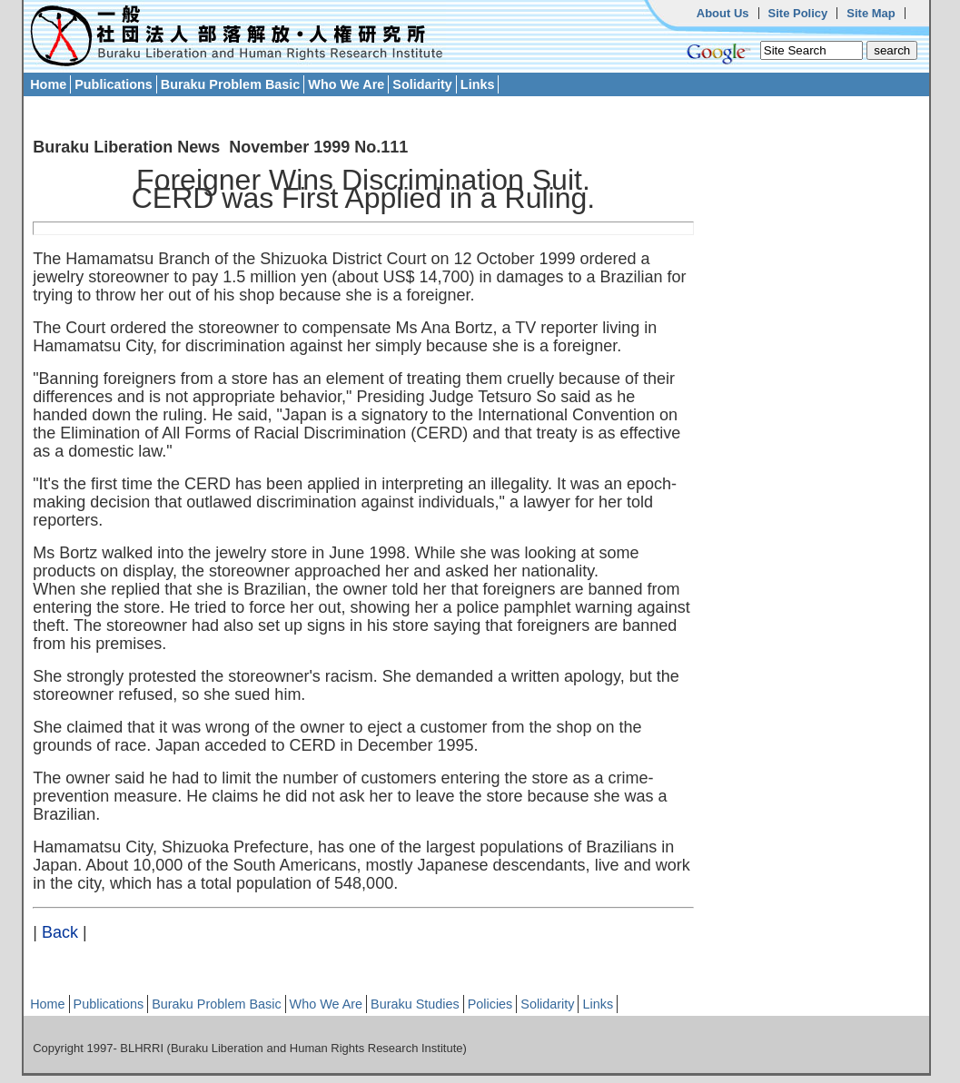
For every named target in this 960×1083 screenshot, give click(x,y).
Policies (490, 1004)
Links (477, 84)
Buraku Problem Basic (231, 84)
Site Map (870, 13)
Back (60, 932)
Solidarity (422, 84)
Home (48, 84)
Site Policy (798, 13)
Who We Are (346, 84)
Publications (113, 84)
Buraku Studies (415, 1004)
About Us (723, 13)
